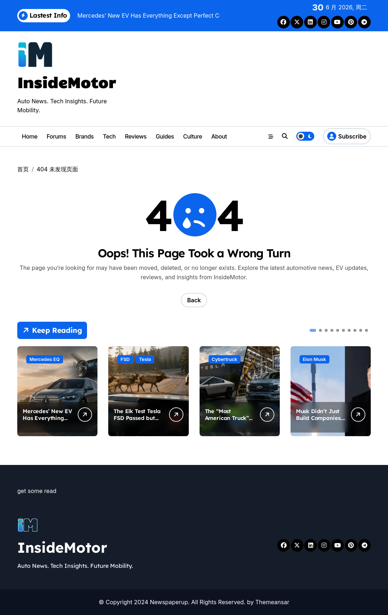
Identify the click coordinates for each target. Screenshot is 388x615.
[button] (313, 330)
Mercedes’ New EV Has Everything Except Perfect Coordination (47, 422)
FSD (125, 359)
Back (194, 300)
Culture (192, 136)
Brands (85, 136)
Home (29, 136)
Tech (109, 136)
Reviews (135, 136)
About (219, 136)
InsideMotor (66, 82)
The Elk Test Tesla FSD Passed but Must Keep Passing (137, 422)
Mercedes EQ (44, 359)
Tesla (145, 359)
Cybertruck (224, 359)
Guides (165, 136)
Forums (56, 136)
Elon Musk (314, 359)
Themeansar (272, 602)
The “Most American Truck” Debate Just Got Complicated (227, 422)
